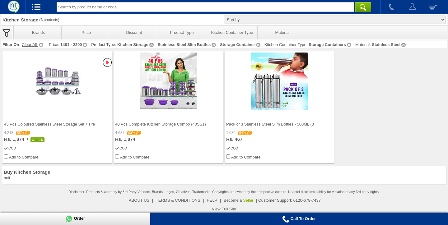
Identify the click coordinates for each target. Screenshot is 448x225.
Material (282, 32)
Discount (134, 32)
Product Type (182, 32)
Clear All (33, 44)
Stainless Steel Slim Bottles (187, 44)
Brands (38, 32)
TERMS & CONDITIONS (178, 200)
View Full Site (224, 209)
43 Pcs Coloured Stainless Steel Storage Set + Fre (49, 124)
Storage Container (240, 44)
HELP (212, 200)
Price (86, 32)
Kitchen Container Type (232, 32)
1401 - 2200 (74, 44)
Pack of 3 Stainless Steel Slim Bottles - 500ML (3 (270, 124)
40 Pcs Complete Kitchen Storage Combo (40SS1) (160, 124)
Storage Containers (330, 44)
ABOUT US (139, 200)
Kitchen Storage (136, 44)
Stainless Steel (389, 44)
